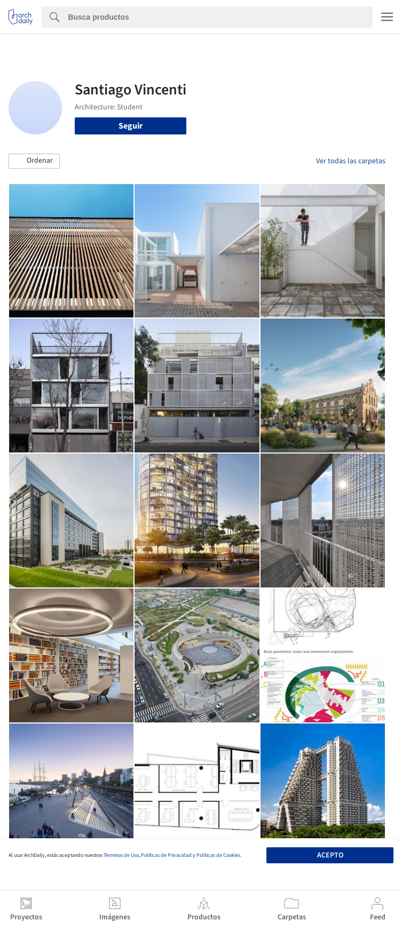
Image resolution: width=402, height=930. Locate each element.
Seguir (131, 126)
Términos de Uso (121, 855)
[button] (34, 161)
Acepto (330, 855)
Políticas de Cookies (218, 855)
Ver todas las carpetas (350, 161)
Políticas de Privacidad (166, 855)
